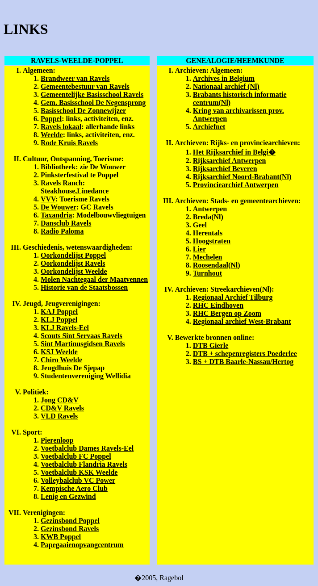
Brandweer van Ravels (75, 78)
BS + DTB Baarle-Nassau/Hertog (243, 361)
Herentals (207, 233)
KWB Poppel (61, 536)
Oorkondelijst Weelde (74, 271)
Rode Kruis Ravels (69, 142)
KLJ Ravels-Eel (65, 327)
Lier (199, 249)
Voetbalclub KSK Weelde (79, 472)
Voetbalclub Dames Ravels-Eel (87, 448)
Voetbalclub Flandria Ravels (84, 464)
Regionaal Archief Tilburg (233, 297)
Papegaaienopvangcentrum (82, 544)
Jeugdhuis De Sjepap (73, 368)
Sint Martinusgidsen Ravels (83, 343)
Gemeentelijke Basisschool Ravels (92, 94)
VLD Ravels (59, 416)
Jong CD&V (60, 400)
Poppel (51, 118)
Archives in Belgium (224, 78)
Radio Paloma (62, 231)
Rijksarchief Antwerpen (229, 160)
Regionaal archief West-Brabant (242, 321)
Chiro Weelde (61, 360)
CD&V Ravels (62, 408)
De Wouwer (58, 207)
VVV (48, 199)
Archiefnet (209, 126)
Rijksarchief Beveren (225, 168)
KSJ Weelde (59, 352)
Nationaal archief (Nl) (226, 86)
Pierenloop (57, 440)
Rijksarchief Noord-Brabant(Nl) (242, 176)
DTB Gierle (211, 345)
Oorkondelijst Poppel (73, 255)
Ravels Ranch (62, 183)
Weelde (52, 134)
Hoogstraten (211, 241)
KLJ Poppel (59, 319)
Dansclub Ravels (66, 223)
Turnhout (207, 273)
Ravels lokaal (61, 126)
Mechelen (207, 257)
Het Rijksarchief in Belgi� (234, 152)
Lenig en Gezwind (68, 496)
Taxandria (56, 215)
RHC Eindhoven (218, 305)
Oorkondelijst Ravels (73, 263)
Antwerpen (210, 209)
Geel (200, 225)
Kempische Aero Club (74, 488)
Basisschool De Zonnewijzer (83, 110)
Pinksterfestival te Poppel (79, 175)
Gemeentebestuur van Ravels (85, 86)
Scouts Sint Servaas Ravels (81, 335)
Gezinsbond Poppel (70, 520)
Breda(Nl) (208, 217)
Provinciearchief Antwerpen (236, 184)
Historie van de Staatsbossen (84, 287)
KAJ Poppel (59, 311)
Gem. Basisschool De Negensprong (93, 102)
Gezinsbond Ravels (70, 528)
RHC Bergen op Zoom (227, 313)
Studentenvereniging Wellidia (86, 376)
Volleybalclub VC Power (78, 480)
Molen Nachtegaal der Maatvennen (94, 279)
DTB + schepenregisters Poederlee (245, 353)
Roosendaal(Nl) (216, 265)
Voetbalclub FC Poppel (76, 456)
